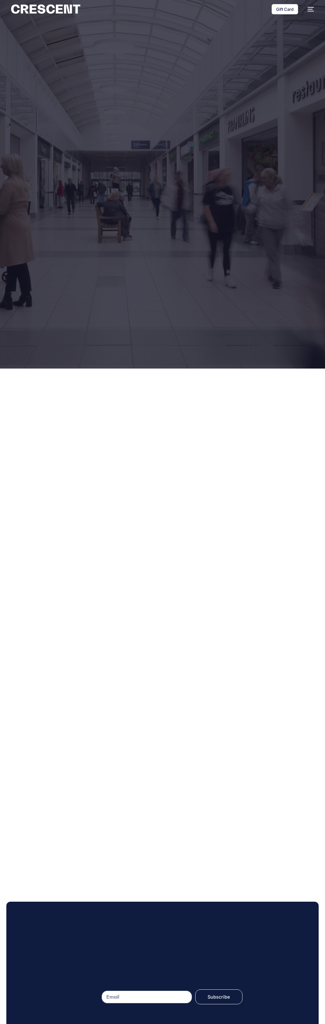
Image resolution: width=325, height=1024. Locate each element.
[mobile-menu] (309, 9)
